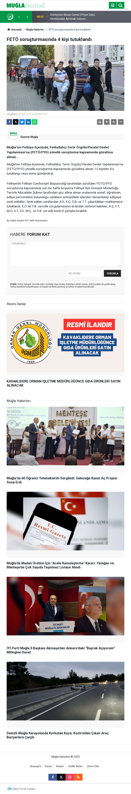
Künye (48, 766)
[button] (107, 122)
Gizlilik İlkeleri (75, 766)
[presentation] (19, 17)
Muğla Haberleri (35, 29)
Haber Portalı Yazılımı (23, 789)
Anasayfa (14, 29)
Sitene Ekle (93, 766)
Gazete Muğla (29, 137)
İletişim (60, 766)
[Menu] (113, 5)
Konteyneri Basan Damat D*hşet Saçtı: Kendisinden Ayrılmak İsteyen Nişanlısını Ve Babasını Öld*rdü (72, 17)
